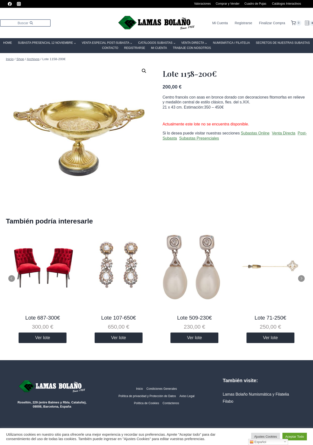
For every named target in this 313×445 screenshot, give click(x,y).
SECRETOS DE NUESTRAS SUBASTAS (283, 42)
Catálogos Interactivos (286, 3)
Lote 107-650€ (118, 318)
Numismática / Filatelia (231, 42)
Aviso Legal (187, 396)
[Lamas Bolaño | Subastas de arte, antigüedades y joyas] (156, 23)
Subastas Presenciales (199, 138)
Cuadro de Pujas (255, 3)
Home (7, 42)
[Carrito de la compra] (296, 23)
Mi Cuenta (220, 23)
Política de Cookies (146, 403)
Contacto (110, 48)
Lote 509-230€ (194, 318)
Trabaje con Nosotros (192, 48)
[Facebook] (10, 4)
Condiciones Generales (161, 388)
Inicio (139, 388)
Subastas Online (255, 133)
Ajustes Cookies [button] (265, 436)
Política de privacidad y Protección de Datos (147, 396)
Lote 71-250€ (270, 318)
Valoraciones (202, 3)
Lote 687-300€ (42, 318)
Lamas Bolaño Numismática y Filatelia (256, 394)
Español (258, 442)
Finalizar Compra (272, 23)
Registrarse (243, 23)
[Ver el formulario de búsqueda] (25, 22)
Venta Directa (283, 133)
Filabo (228, 401)
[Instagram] (19, 4)
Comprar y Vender (227, 3)
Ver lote (42, 337)
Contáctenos (171, 403)
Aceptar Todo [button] (294, 436)
